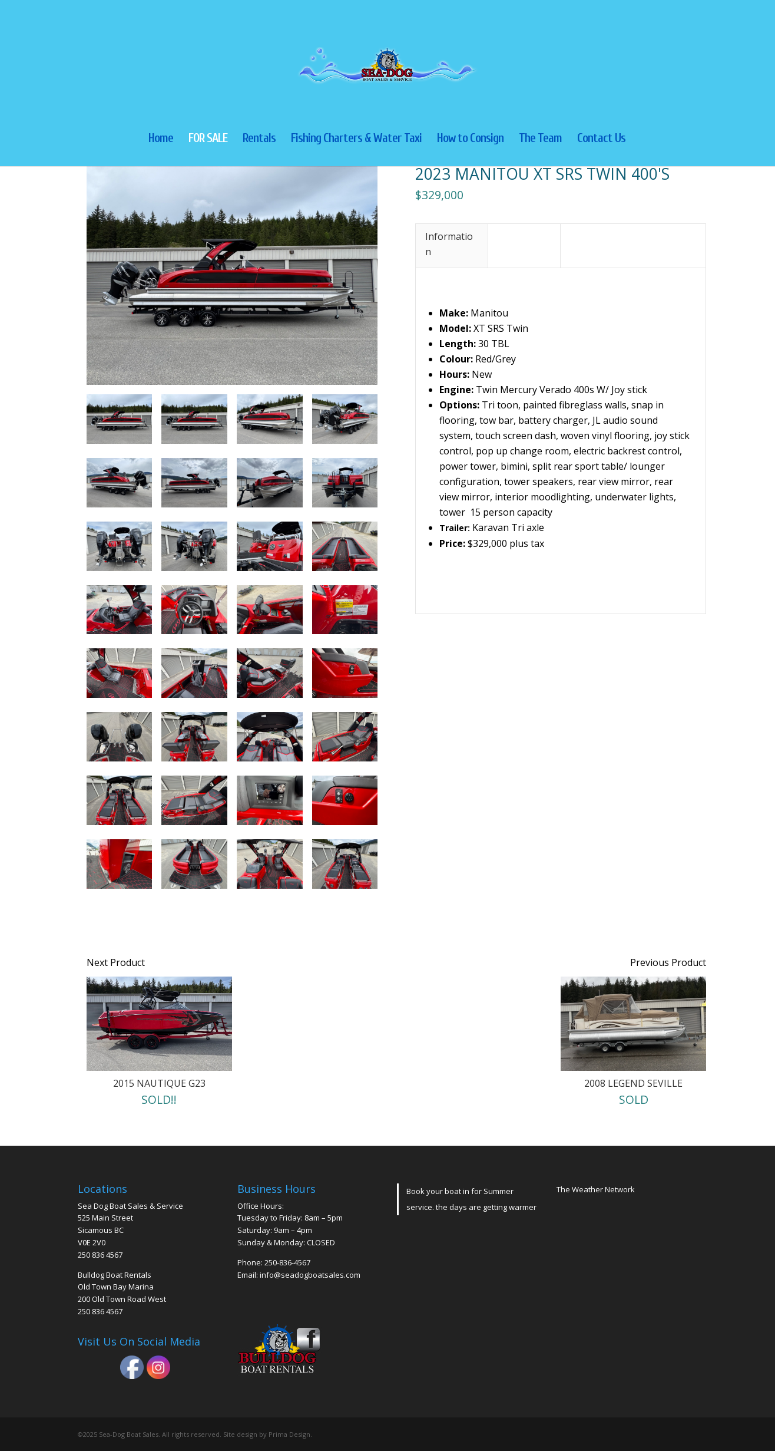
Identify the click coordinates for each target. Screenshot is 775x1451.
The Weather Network (596, 1189)
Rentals (259, 139)
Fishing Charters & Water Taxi (356, 139)
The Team (540, 139)
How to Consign (470, 139)
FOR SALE (207, 139)
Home (160, 139)
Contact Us (601, 139)
